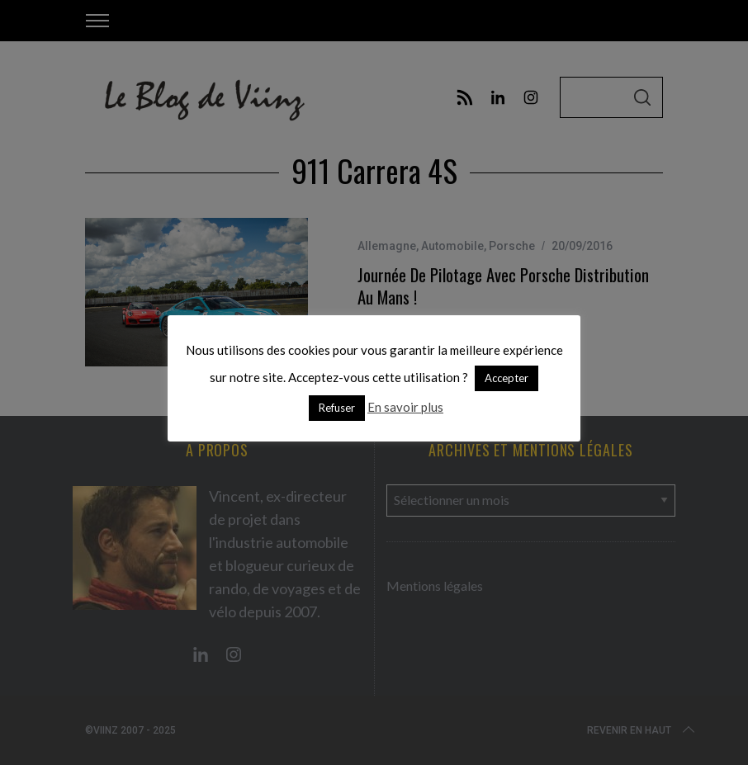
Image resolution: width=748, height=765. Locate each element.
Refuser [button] (337, 407)
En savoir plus (405, 406)
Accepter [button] (506, 378)
